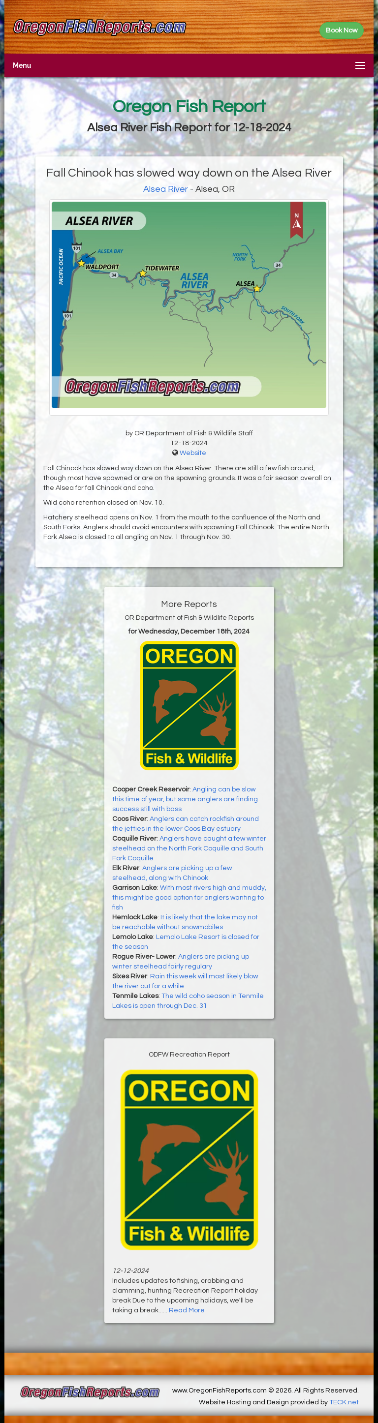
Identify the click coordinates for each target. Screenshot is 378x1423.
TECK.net (344, 1402)
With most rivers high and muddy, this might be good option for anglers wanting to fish (189, 897)
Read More (187, 1310)
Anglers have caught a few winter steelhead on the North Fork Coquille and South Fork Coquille (189, 848)
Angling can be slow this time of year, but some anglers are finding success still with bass (185, 799)
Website (193, 453)
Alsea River (165, 189)
